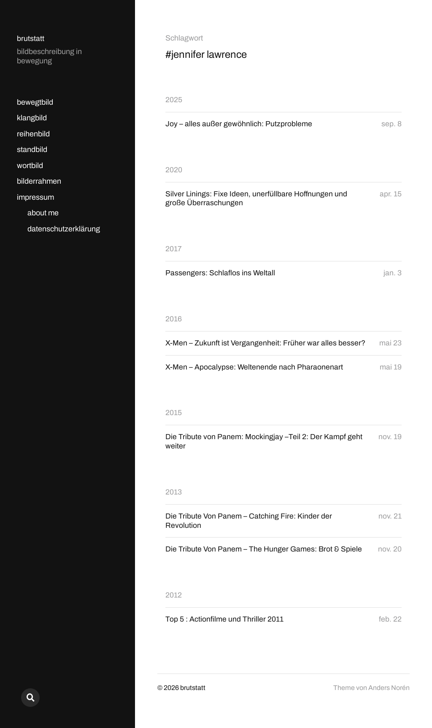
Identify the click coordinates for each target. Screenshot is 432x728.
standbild (32, 149)
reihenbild (33, 134)
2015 (173, 414)
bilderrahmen (39, 181)
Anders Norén (389, 690)
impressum (35, 197)
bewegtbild (35, 102)
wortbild (30, 165)
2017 (173, 249)
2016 (173, 319)
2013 (173, 493)
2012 (173, 597)
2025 (173, 99)
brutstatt (30, 38)
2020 (173, 170)
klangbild (32, 118)
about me (43, 213)
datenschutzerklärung (63, 229)
